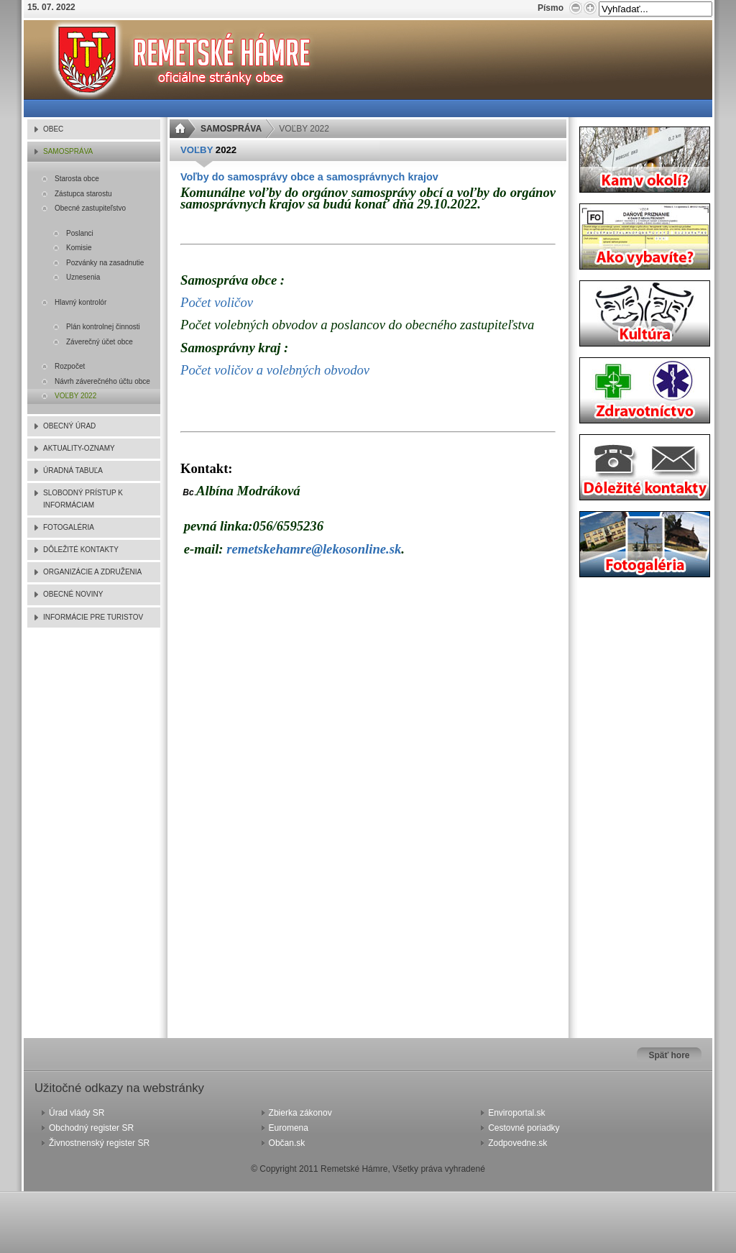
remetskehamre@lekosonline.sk (313, 548)
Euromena (288, 1128)
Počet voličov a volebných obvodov (274, 369)
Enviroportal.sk (516, 1113)
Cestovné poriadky (523, 1128)
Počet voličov (216, 302)
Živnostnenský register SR (99, 1143)
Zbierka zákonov (300, 1113)
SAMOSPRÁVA (231, 129)
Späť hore (668, 1055)
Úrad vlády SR (76, 1113)
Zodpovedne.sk (517, 1143)
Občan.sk (287, 1143)
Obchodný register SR (91, 1128)
